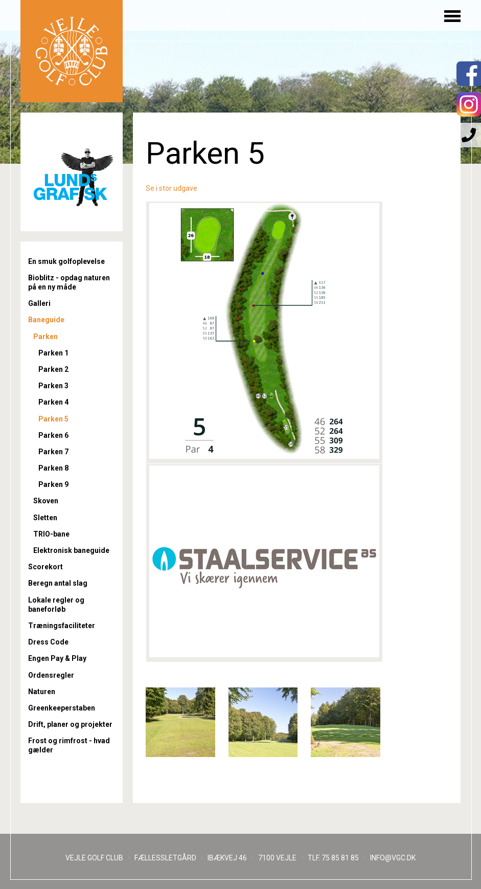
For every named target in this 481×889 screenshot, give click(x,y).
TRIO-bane (51, 534)
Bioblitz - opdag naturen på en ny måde (69, 282)
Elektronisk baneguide (71, 550)
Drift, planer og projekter (70, 724)
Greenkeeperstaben (61, 708)
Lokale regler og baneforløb (56, 604)
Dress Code (48, 642)
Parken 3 (53, 386)
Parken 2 (53, 369)
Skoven (45, 501)
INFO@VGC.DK (393, 858)
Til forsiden (71, 51)
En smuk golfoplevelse (66, 261)
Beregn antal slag (57, 583)
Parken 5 (53, 419)
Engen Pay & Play (57, 658)
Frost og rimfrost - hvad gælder (69, 745)
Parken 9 (53, 484)
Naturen (41, 691)
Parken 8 (53, 468)
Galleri (39, 303)
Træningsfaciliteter (61, 625)
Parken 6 (53, 435)
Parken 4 (53, 402)
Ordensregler (51, 675)
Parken (45, 336)
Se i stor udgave (171, 188)
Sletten (45, 518)
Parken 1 (53, 353)
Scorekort (45, 567)
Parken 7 (53, 452)
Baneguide (46, 320)
